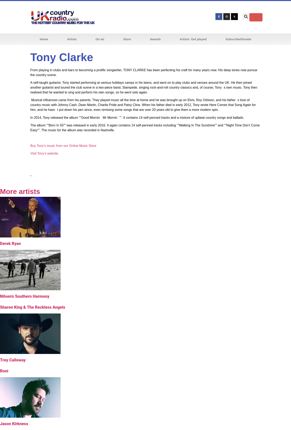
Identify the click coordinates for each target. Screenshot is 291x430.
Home (44, 39)
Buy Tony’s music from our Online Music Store (63, 145)
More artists (20, 191)
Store (127, 39)
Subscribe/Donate (238, 39)
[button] (246, 16)
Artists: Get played (193, 39)
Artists (72, 39)
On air (100, 39)
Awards (155, 39)
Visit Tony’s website (44, 153)
